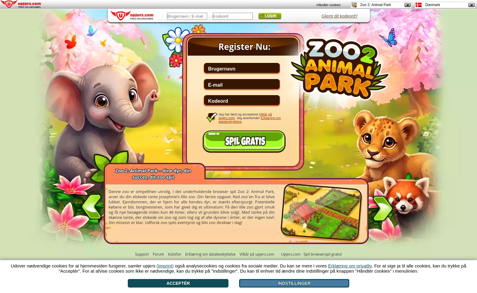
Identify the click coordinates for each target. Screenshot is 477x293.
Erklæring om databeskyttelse (210, 254)
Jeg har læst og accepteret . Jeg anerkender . (249, 117)
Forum (158, 254)
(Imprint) (165, 265)
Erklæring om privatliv (349, 265)
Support (142, 254)
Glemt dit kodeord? (339, 16)
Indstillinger (294, 283)
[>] (382, 210)
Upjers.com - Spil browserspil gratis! (311, 254)
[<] (91, 205)
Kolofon (174, 254)
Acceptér (178, 283)
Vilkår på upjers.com (256, 254)
